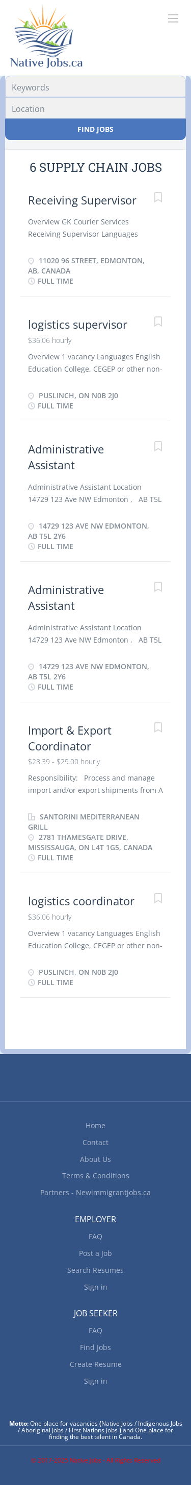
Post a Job (95, 1253)
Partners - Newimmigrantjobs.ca (95, 1192)
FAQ (95, 1236)
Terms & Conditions (95, 1175)
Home (95, 1125)
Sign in (95, 1287)
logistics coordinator (81, 900)
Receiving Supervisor (82, 200)
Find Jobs (95, 129)
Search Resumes (95, 1270)
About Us (95, 1159)
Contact (95, 1142)
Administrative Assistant (66, 456)
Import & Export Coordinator (70, 737)
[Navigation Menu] (173, 18)
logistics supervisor (77, 324)
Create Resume (96, 1364)
